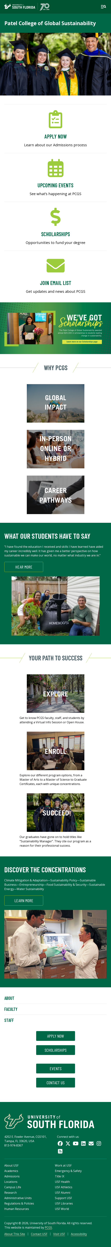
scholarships (56, 1050)
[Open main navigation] (103, 6)
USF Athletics (63, 1187)
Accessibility (79, 1234)
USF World (62, 1209)
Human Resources (16, 1209)
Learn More (23, 900)
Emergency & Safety (68, 1171)
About (9, 998)
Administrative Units (18, 1198)
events (56, 1068)
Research (10, 1193)
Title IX (59, 1176)
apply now (55, 1036)
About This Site (14, 1234)
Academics (11, 1171)
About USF (11, 1165)
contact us (56, 1082)
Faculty (10, 1009)
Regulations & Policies (19, 1203)
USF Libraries (64, 1203)
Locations (10, 1182)
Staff (9, 1020)
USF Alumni (62, 1193)
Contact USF (39, 1234)
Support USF (63, 1198)
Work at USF (63, 1165)
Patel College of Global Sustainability (50, 23)
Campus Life (12, 1187)
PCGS (48, 1227)
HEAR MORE (23, 566)
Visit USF (59, 1234)
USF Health (62, 1182)
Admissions (12, 1176)
